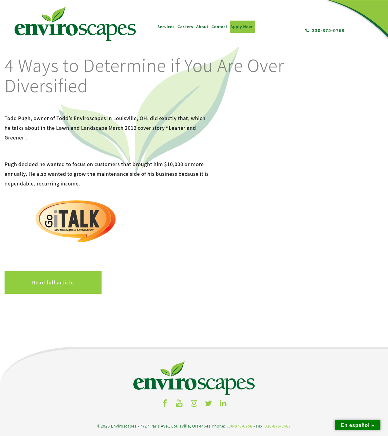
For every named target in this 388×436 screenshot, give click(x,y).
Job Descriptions (153, 359)
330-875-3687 (278, 321)
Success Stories (230, 366)
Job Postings (153, 366)
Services (34, 24)
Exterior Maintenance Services (77, 388)
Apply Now (110, 24)
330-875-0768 (328, 28)
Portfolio (230, 380)
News (230, 373)
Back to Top (306, 373)
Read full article (53, 178)
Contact (88, 24)
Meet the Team (230, 359)
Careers (54, 24)
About (71, 24)
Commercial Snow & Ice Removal (77, 395)
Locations (306, 359)
